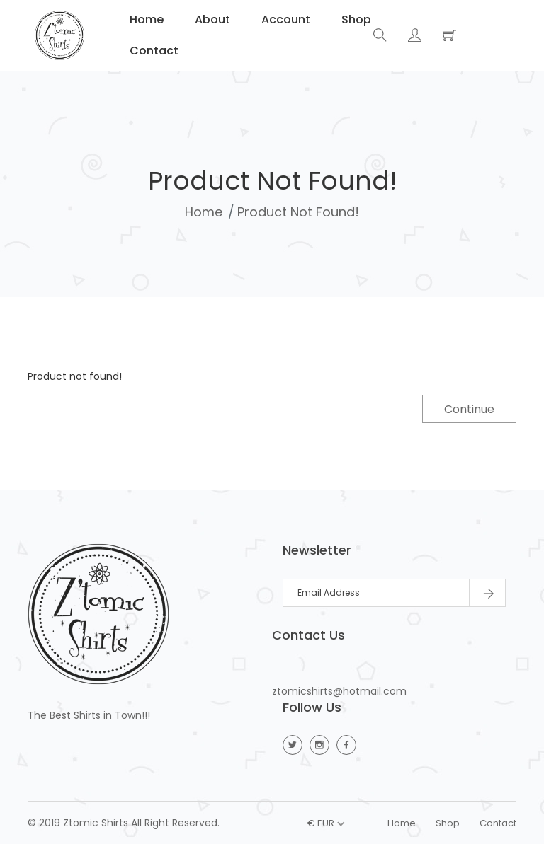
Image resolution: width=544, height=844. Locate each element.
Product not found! (298, 212)
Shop (355, 19)
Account (284, 19)
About (211, 19)
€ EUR (320, 823)
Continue (469, 409)
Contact (152, 50)
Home (145, 19)
